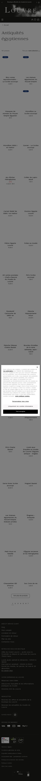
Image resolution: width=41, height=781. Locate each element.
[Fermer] (37, 367)
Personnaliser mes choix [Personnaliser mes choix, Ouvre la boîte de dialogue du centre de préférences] (20, 401)
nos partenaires (8, 371)
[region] (20, 390)
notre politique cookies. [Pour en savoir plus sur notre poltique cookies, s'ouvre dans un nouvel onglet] (22, 396)
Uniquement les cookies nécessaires (20, 406)
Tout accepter (20, 411)
